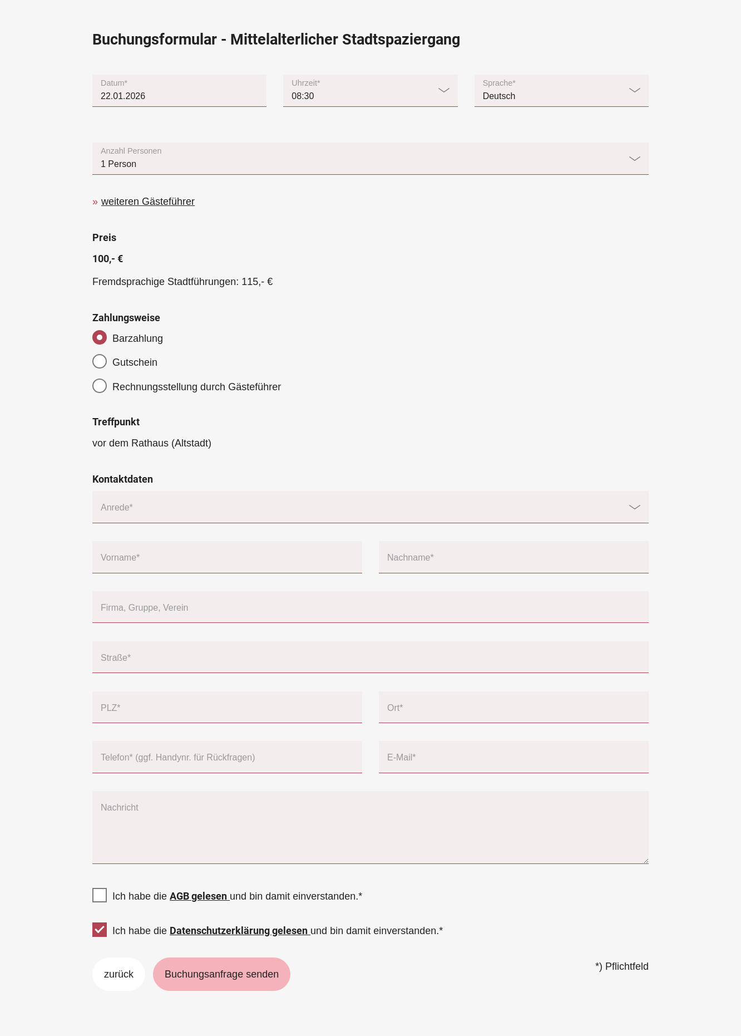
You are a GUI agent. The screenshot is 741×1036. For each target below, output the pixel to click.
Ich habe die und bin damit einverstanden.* (237, 896)
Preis (104, 237)
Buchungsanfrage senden (222, 974)
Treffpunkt (116, 422)
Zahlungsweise (126, 317)
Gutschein (134, 362)
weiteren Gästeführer (148, 201)
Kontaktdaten (122, 479)
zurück (119, 974)
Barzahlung (137, 338)
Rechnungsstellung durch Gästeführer (196, 386)
